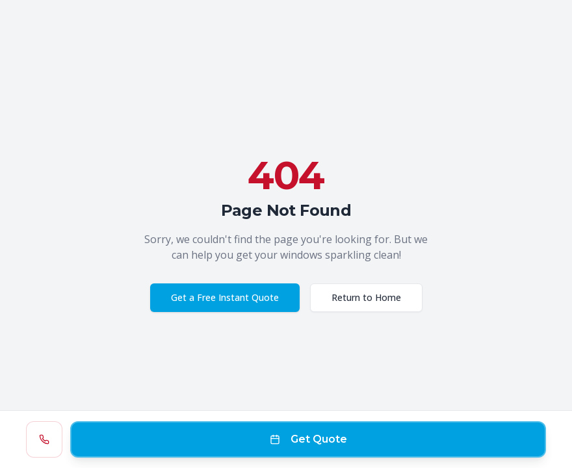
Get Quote (308, 439)
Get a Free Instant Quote (225, 297)
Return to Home (366, 297)
